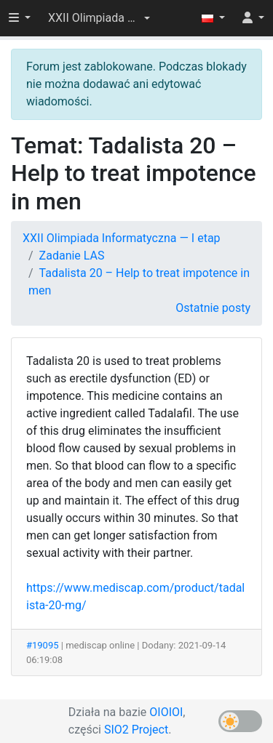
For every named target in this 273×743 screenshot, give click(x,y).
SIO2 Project (136, 729)
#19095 (42, 645)
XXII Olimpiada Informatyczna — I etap (122, 238)
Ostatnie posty (212, 308)
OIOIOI (166, 712)
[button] (99, 18)
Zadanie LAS (72, 255)
